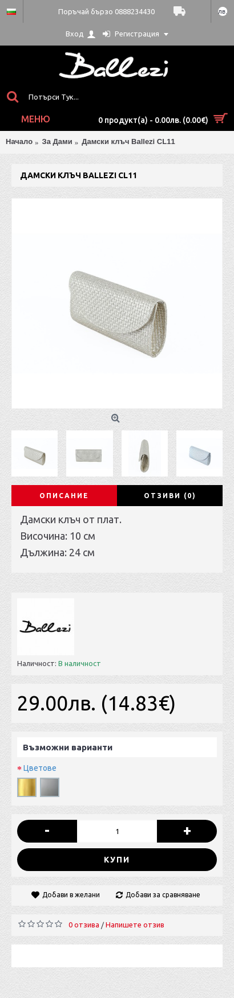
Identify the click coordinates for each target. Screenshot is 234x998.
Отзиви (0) (170, 495)
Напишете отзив (135, 925)
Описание (64, 495)
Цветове (40, 768)
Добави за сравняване (163, 894)
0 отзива (83, 925)
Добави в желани (71, 894)
